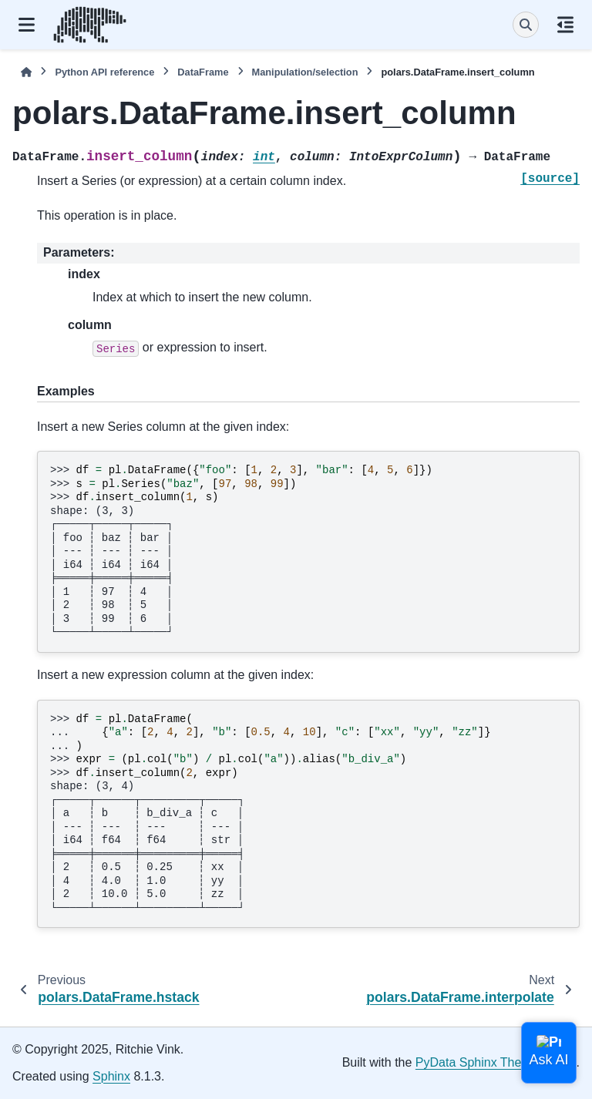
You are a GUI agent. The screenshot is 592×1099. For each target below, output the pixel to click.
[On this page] (565, 25)
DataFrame (202, 72)
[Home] (26, 72)
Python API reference (104, 72)
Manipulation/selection (305, 72)
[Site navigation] (26, 25)
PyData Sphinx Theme (477, 1062)
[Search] (526, 25)
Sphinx (111, 1076)
